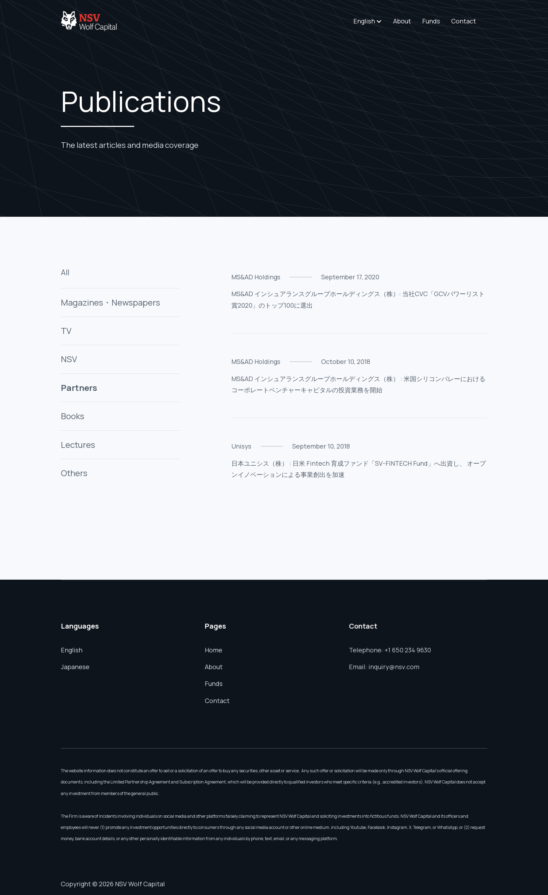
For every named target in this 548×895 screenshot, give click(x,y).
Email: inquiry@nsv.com (385, 666)
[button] (367, 21)
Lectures (78, 444)
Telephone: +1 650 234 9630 (391, 650)
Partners (79, 387)
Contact (463, 21)
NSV (69, 359)
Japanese (75, 667)
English (72, 650)
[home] (89, 21)
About (402, 21)
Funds (431, 21)
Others (74, 473)
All (65, 272)
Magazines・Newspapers (110, 302)
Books (72, 416)
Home (213, 650)
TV (66, 330)
